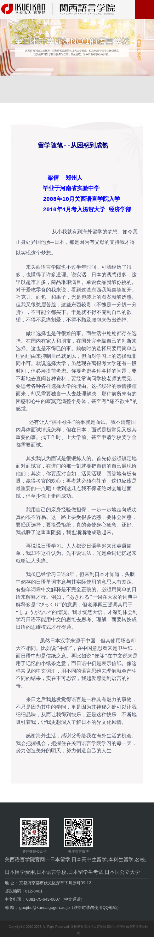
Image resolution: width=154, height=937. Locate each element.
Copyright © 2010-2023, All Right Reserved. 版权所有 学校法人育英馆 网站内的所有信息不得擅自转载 (78, 927)
